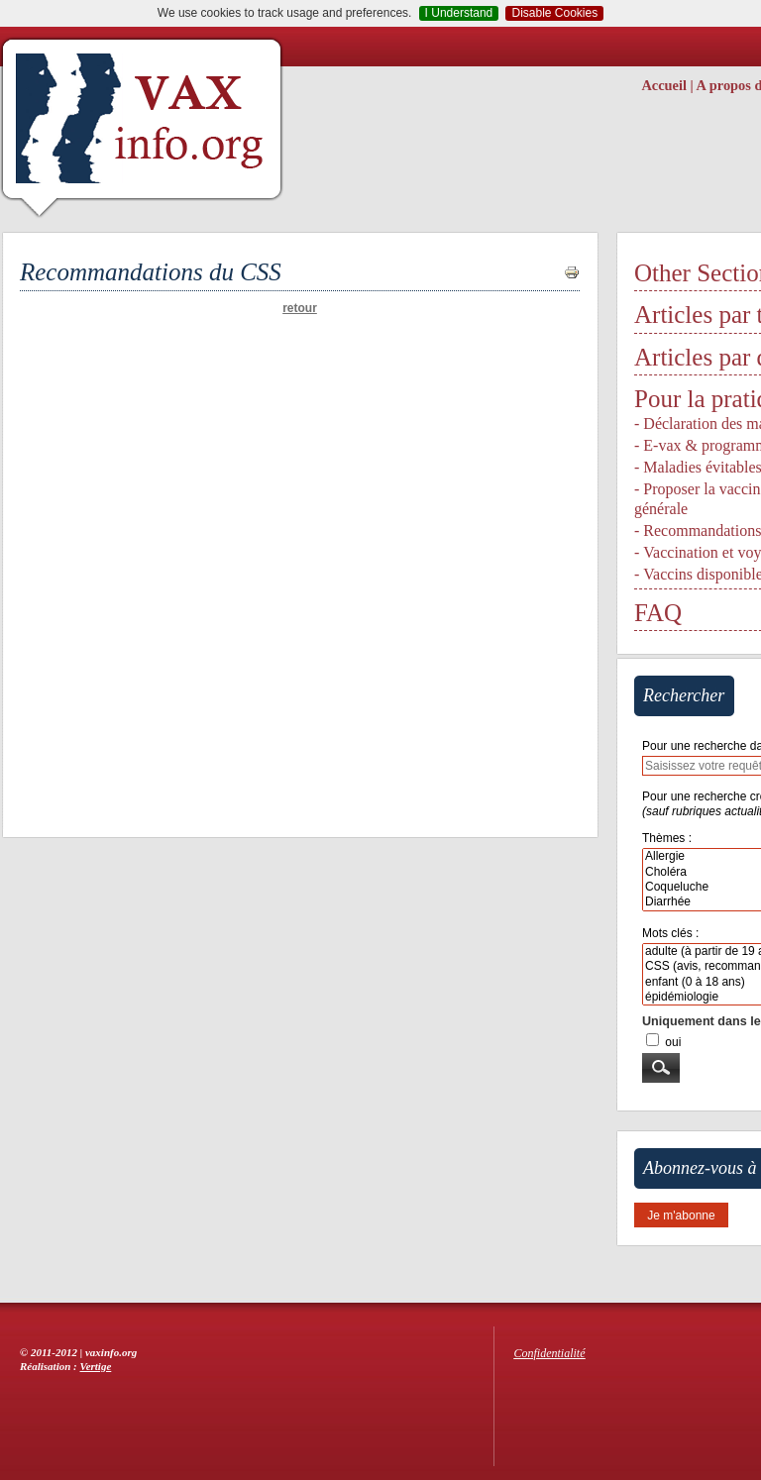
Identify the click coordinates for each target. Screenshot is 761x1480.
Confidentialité (550, 1353)
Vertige (96, 1366)
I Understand (459, 13)
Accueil (664, 85)
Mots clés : (670, 933)
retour (299, 308)
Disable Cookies (554, 13)
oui (673, 1042)
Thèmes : (667, 838)
